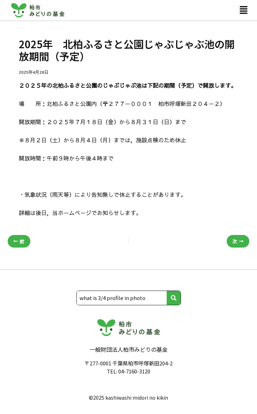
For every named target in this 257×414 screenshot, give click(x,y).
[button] (243, 10)
